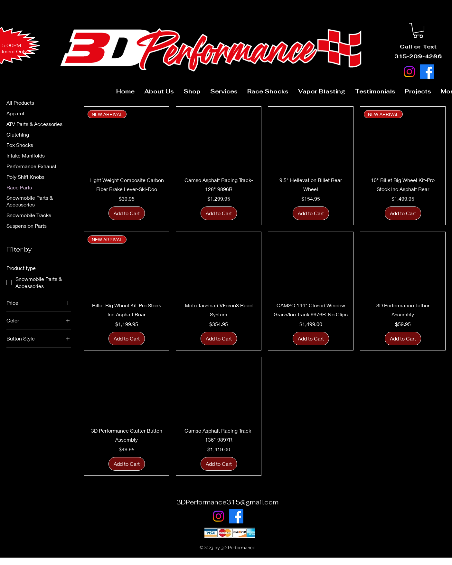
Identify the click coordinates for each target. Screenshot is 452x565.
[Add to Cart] (126, 213)
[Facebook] (427, 71)
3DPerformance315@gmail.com (227, 502)
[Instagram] (409, 71)
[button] (418, 30)
